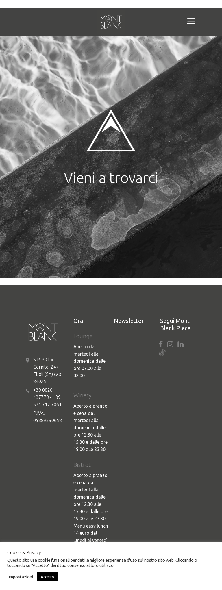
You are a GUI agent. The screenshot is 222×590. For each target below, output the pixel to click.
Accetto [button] (47, 577)
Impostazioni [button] (21, 576)
